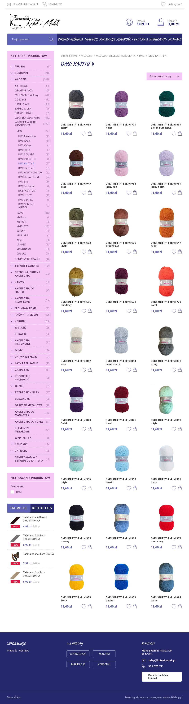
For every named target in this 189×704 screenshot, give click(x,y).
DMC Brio (34, 181)
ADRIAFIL (33, 222)
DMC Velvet (34, 145)
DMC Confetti (34, 199)
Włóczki (104, 654)
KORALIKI (32, 334)
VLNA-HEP (33, 235)
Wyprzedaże (78, 654)
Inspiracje (78, 664)
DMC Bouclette (34, 186)
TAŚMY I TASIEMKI (32, 315)
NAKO (33, 213)
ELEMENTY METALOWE (32, 430)
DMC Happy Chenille (34, 177)
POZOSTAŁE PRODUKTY (32, 378)
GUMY (32, 350)
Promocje (107, 39)
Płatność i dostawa (132, 39)
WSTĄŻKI (32, 327)
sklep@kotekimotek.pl (25, 4)
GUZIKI (32, 386)
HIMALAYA (33, 226)
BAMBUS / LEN (32, 108)
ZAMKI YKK (32, 369)
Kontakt (174, 39)
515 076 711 (55, 4)
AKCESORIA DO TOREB (32, 421)
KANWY (32, 282)
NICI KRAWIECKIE (32, 308)
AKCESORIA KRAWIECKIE (32, 300)
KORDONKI (32, 73)
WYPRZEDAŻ (32, 438)
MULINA (32, 66)
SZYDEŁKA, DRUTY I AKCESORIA (32, 274)
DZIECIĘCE (32, 99)
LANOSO (33, 244)
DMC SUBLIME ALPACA (34, 206)
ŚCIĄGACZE (32, 399)
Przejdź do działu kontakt (158, 676)
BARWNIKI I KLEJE (32, 357)
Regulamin (158, 39)
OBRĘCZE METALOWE (32, 405)
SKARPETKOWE (32, 113)
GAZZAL (33, 253)
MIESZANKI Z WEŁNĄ (32, 95)
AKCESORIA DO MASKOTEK (32, 413)
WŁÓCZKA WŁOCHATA (32, 117)
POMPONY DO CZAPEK (32, 259)
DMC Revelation (34, 136)
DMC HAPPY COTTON (34, 172)
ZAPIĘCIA (32, 451)
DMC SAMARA (34, 154)
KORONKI (32, 321)
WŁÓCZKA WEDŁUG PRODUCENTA (32, 124)
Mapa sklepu (14, 697)
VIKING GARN (33, 249)
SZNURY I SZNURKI (32, 266)
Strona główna (70, 39)
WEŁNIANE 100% (32, 90)
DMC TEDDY (34, 195)
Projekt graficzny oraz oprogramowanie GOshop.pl (153, 697)
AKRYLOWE (32, 86)
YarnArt (33, 231)
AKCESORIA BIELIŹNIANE (32, 342)
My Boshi (33, 217)
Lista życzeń (171, 4)
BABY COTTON (34, 190)
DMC (33, 130)
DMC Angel (34, 141)
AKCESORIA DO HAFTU (32, 290)
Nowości (91, 39)
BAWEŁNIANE (32, 104)
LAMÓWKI (32, 444)
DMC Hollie (34, 150)
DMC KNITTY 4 (34, 163)
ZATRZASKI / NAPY (32, 392)
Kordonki (104, 664)
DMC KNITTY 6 (34, 168)
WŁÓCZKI (32, 79)
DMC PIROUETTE (34, 159)
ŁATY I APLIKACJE (32, 363)
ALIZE (33, 240)
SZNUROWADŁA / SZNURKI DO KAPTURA (32, 459)
